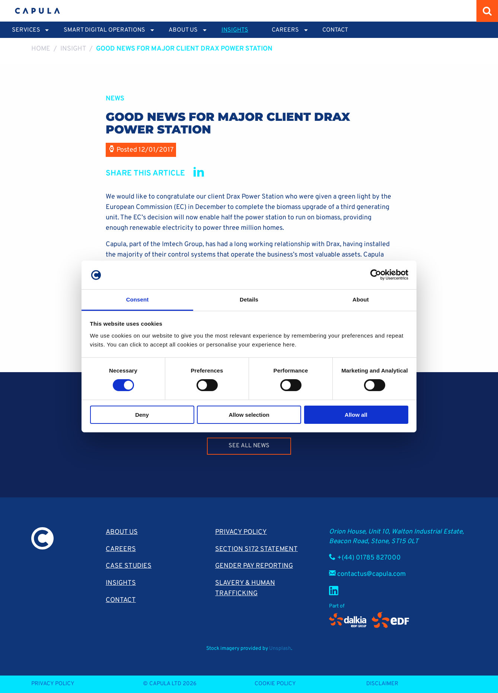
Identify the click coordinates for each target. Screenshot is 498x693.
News (115, 99)
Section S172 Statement (256, 549)
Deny (142, 415)
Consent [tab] (137, 299)
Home (40, 49)
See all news (249, 446)
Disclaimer (382, 684)
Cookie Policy (275, 684)
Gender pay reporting (254, 566)
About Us (122, 532)
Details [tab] (249, 299)
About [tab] (360, 299)
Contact (335, 30)
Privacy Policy (241, 532)
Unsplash (280, 648)
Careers (121, 549)
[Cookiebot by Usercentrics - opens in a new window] (375, 274)
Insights (234, 30)
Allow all (356, 415)
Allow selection (249, 415)
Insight (73, 49)
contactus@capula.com (371, 574)
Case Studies (128, 566)
